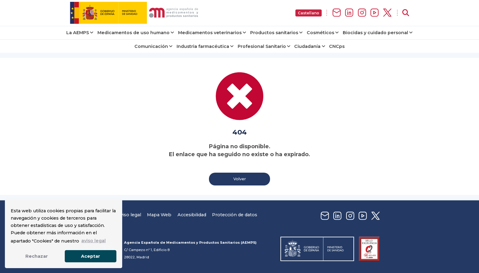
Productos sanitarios (274, 32)
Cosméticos (320, 32)
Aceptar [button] (90, 256)
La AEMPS (77, 32)
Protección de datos (234, 214)
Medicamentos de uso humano (133, 32)
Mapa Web (159, 214)
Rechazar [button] (36, 256)
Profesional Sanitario (262, 46)
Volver (239, 179)
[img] (135, 13)
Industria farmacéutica (203, 46)
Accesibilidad (191, 214)
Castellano (308, 13)
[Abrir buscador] (405, 12)
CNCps (337, 46)
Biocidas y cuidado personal (375, 32)
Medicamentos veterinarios (210, 32)
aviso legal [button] (93, 240)
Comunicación (151, 46)
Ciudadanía (307, 46)
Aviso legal (129, 214)
